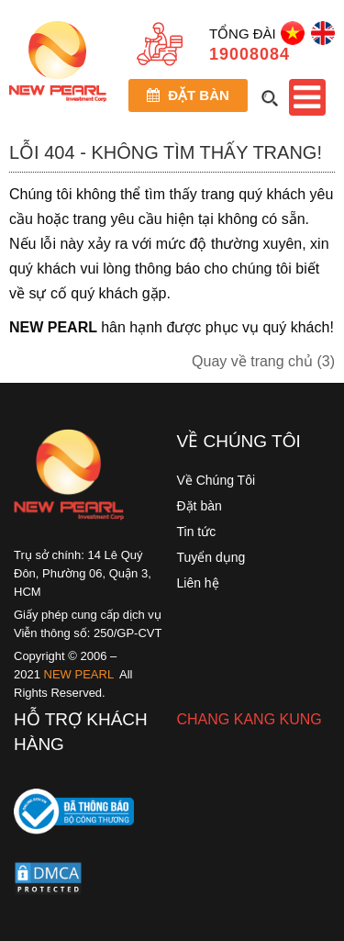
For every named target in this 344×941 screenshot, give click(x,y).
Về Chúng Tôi (216, 480)
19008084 (249, 54)
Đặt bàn (188, 95)
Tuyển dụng (211, 557)
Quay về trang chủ (263, 361)
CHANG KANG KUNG (249, 719)
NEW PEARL (79, 674)
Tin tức (196, 531)
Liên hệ (198, 583)
